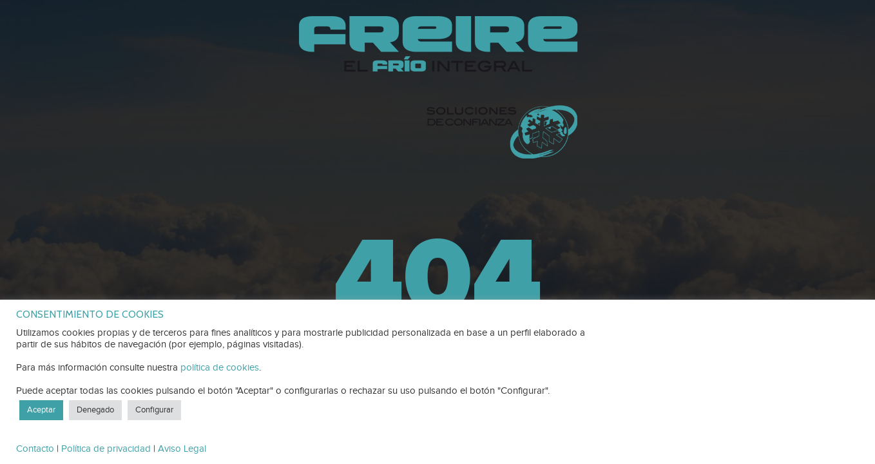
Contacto (35, 448)
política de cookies (219, 367)
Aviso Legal (182, 448)
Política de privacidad (106, 448)
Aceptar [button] (41, 410)
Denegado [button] (95, 410)
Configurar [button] (154, 410)
